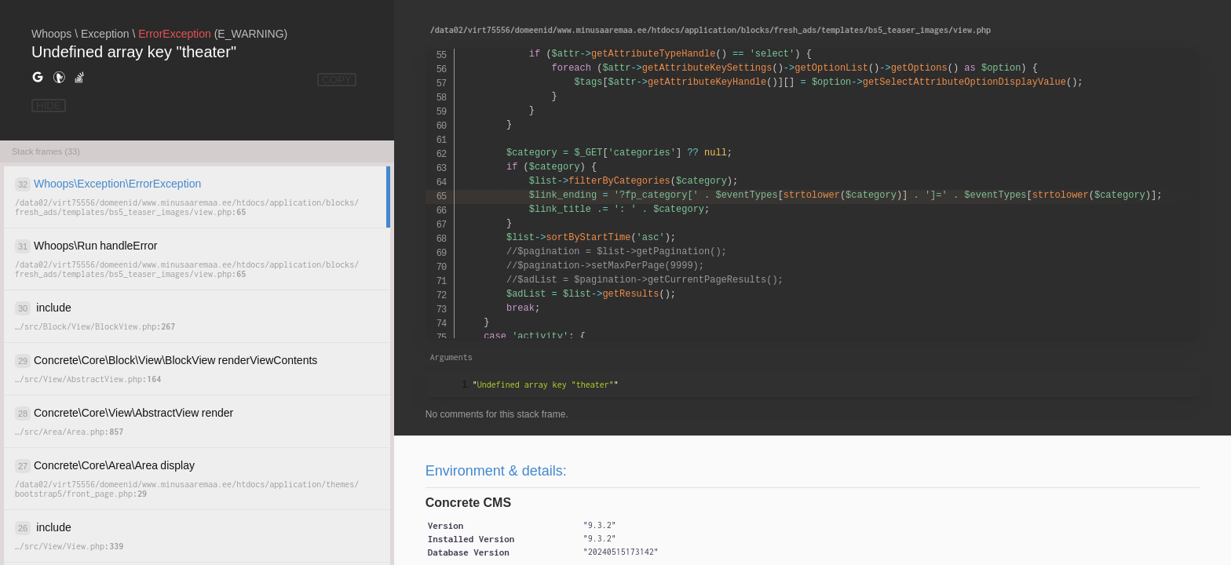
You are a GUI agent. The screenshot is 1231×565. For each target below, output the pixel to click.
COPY (337, 80)
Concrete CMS (468, 502)
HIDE (48, 105)
